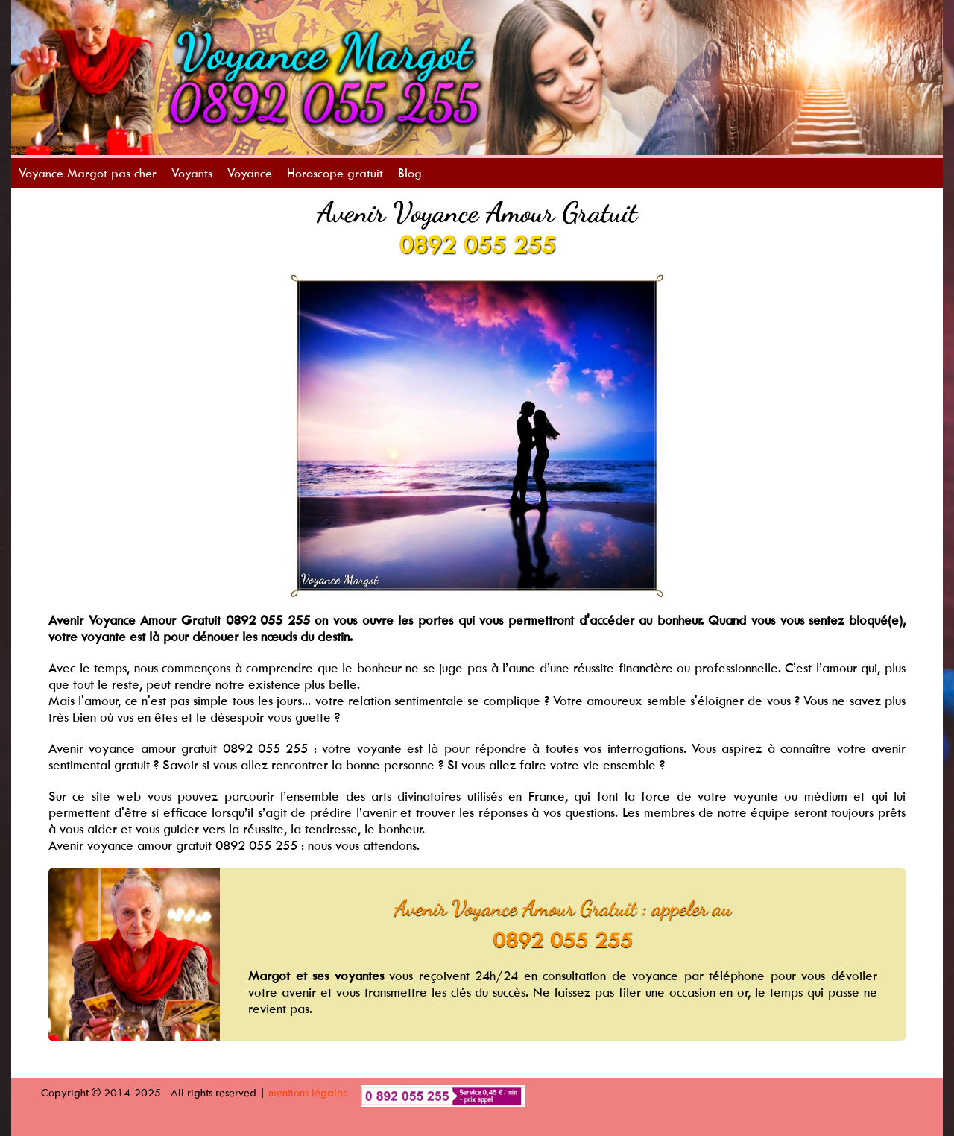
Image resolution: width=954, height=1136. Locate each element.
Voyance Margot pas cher (88, 172)
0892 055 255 (477, 244)
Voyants (191, 172)
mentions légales (307, 1092)
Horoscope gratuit (335, 172)
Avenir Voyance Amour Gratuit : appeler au (563, 908)
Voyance (249, 172)
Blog (410, 172)
